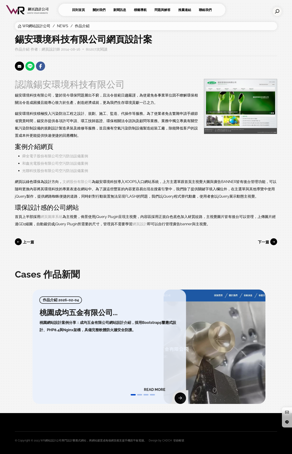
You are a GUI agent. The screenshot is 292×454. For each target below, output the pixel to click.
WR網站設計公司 (36, 26)
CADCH (167, 440)
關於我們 (99, 10)
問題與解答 (162, 10)
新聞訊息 (119, 10)
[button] (133, 394)
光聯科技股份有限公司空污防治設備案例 (55, 171)
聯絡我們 (205, 10)
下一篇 (267, 241)
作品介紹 (82, 26)
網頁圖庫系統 (51, 217)
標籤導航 (140, 10)
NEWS (62, 26)
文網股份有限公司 (77, 182)
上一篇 (24, 241)
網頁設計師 (51, 49)
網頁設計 (139, 224)
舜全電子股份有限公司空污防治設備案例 (55, 156)
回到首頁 (78, 10)
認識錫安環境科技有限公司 (70, 84)
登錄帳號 (178, 440)
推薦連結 (184, 10)
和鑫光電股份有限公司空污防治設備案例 (55, 163)
